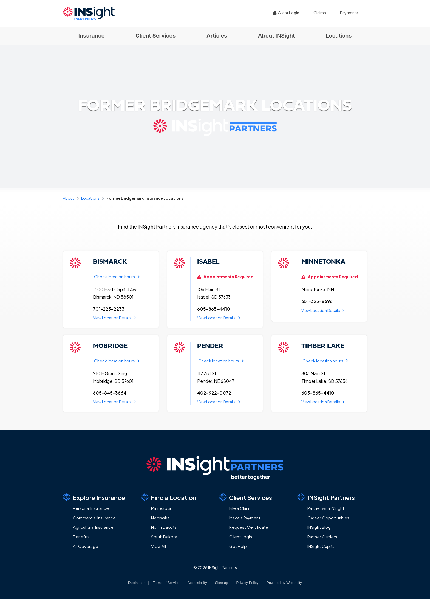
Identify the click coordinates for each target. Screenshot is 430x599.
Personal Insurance (91, 508)
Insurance (91, 35)
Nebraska (160, 517)
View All (158, 546)
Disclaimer (136, 583)
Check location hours (117, 276)
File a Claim (239, 508)
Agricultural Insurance (93, 527)
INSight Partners (326, 497)
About (68, 198)
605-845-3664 (109, 393)
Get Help (238, 546)
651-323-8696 (317, 301)
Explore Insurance (94, 497)
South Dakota (164, 536)
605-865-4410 (213, 309)
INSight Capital (321, 546)
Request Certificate (248, 527)
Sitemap (221, 583)
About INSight (276, 35)
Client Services (155, 35)
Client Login (286, 12)
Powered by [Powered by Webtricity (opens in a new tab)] (284, 583)
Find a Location (168, 497)
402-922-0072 (214, 393)
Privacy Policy (247, 583)
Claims (319, 12)
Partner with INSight (325, 508)
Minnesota (161, 508)
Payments (349, 12)
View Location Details (114, 317)
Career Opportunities (328, 517)
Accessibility (197, 583)
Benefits (81, 536)
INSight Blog (319, 527)
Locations (339, 35)
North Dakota (164, 527)
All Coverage (85, 546)
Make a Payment (244, 517)
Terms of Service (166, 583)
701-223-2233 (109, 309)
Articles (216, 35)
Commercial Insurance (94, 517)
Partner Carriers (322, 536)
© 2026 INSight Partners (215, 567)
